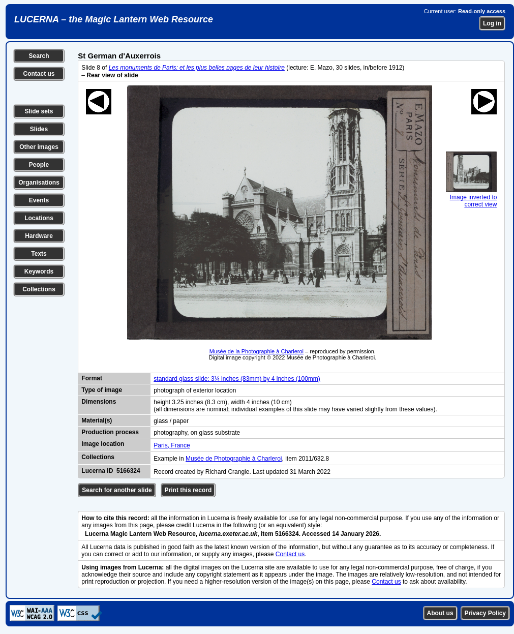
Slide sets (38, 111)
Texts (38, 253)
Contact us (38, 73)
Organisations (38, 182)
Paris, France (172, 445)
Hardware (39, 235)
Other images (38, 146)
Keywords (38, 271)
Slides (39, 129)
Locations (38, 218)
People (39, 164)
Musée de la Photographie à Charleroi (256, 351)
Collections (38, 289)
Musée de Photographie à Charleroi (234, 458)
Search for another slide (117, 490)
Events (39, 200)
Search (38, 55)
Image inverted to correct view (471, 197)
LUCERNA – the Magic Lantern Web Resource (113, 19)
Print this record (188, 490)
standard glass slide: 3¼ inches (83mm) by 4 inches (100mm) (237, 378)
